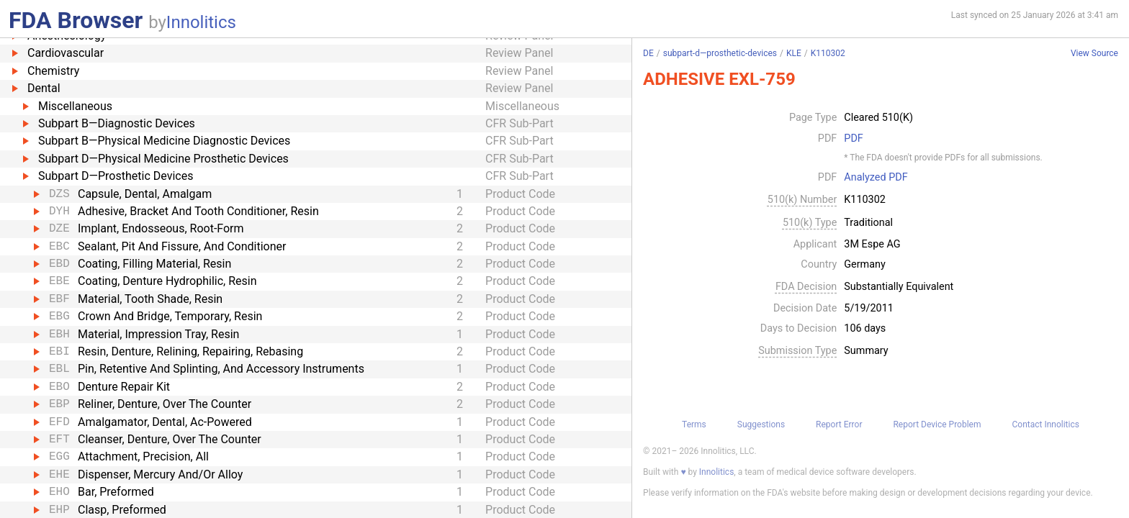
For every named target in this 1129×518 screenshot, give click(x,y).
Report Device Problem (937, 424)
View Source (1094, 53)
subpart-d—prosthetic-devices (720, 53)
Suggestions (761, 424)
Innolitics (201, 22)
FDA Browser (76, 20)
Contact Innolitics (1045, 424)
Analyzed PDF (875, 177)
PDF (853, 139)
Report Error (839, 424)
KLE (793, 53)
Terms (694, 424)
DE (648, 53)
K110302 (828, 53)
